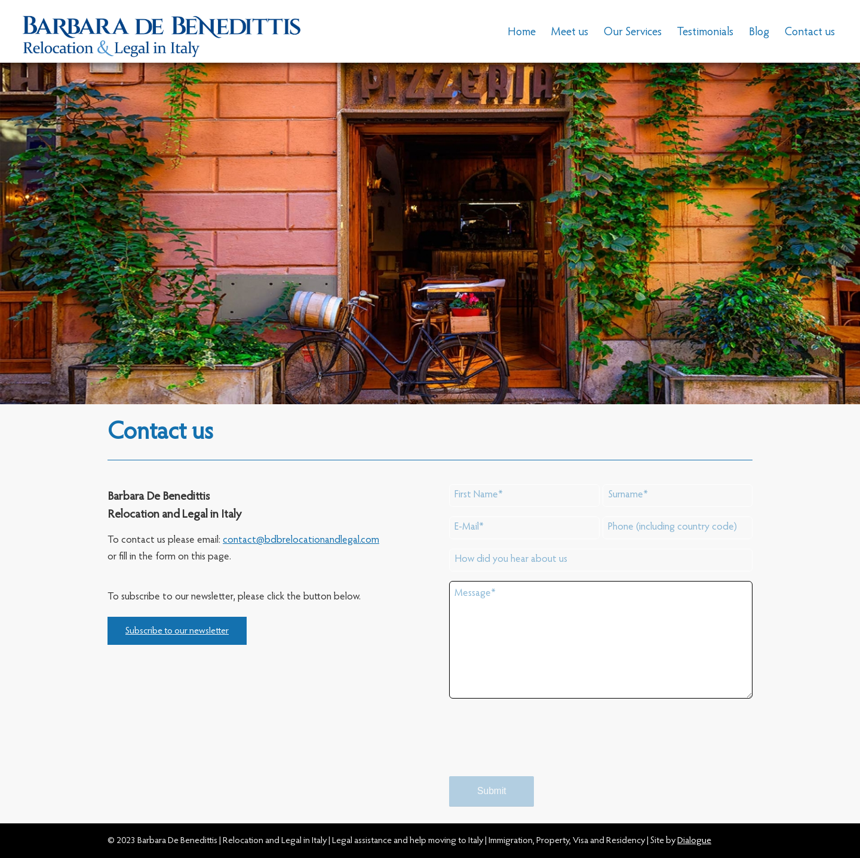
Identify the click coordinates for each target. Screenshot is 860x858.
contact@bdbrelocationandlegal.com (301, 541)
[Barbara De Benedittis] (161, 33)
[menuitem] (521, 33)
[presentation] (540, 748)
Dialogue (694, 840)
